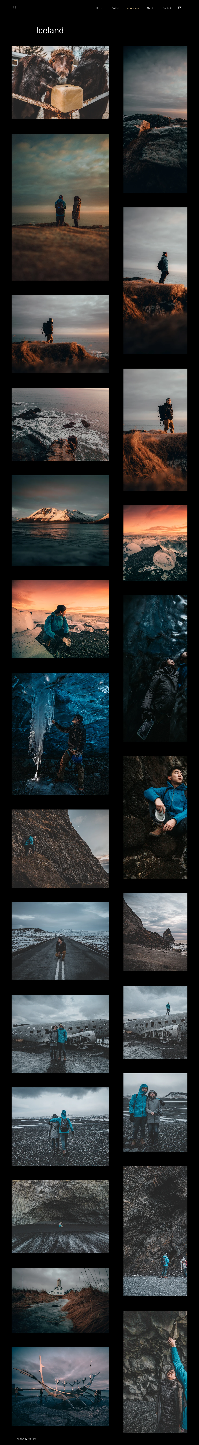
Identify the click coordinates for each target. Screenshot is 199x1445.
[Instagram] (180, 8)
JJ (14, 7)
